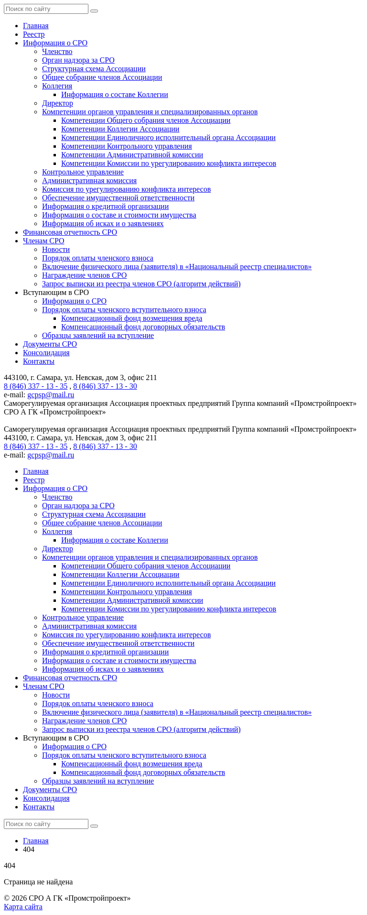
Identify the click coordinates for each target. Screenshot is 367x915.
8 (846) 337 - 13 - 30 (105, 386)
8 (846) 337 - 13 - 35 (35, 386)
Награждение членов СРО (84, 275)
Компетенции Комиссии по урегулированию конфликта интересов (168, 163)
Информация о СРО (55, 43)
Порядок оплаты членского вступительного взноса (124, 309)
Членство (57, 51)
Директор (57, 103)
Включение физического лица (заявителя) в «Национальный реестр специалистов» (177, 266)
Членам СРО (44, 241)
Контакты (38, 361)
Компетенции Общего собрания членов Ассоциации (145, 120)
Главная (36, 26)
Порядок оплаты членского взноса (97, 258)
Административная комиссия (89, 180)
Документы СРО (50, 344)
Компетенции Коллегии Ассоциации (120, 129)
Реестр (34, 34)
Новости (56, 249)
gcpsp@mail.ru (50, 395)
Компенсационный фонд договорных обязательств (143, 327)
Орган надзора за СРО (78, 60)
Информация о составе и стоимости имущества (119, 215)
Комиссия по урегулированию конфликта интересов (126, 189)
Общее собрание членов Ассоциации (102, 77)
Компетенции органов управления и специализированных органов (150, 112)
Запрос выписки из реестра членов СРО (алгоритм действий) (141, 284)
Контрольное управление (83, 172)
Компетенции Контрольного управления (126, 146)
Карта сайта (23, 907)
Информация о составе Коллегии (114, 94)
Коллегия (57, 86)
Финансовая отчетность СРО (70, 232)
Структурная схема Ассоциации (94, 69)
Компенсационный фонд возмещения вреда (131, 318)
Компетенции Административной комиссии (132, 155)
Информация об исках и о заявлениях (103, 223)
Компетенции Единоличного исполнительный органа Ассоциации (168, 137)
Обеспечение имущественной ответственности (118, 198)
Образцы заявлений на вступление (98, 335)
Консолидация (46, 353)
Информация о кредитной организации (105, 206)
